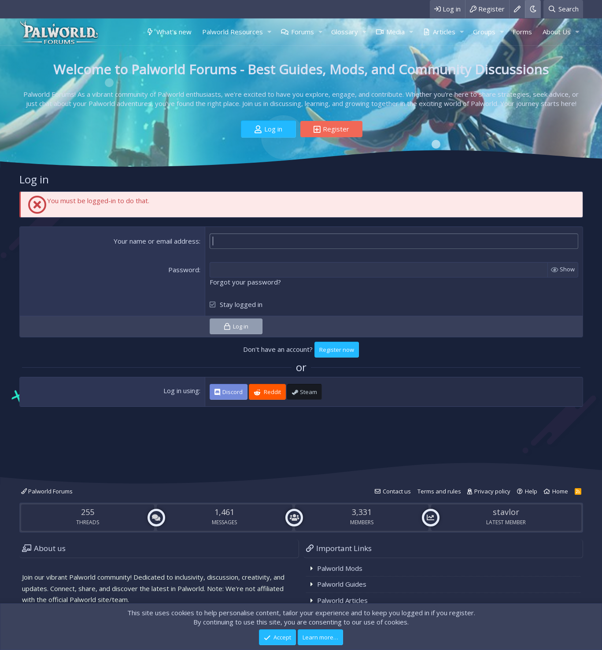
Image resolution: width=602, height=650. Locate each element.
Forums (302, 31)
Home (560, 491)
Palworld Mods (339, 568)
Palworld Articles (342, 600)
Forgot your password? (245, 282)
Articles (444, 31)
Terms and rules (439, 491)
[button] (269, 31)
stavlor (506, 512)
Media (395, 31)
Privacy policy (492, 491)
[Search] (563, 9)
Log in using (181, 390)
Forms (522, 31)
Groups (484, 31)
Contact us (397, 491)
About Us (557, 31)
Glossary (344, 31)
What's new (174, 31)
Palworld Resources (232, 31)
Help (531, 491)
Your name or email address (156, 241)
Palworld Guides (341, 584)
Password (183, 269)
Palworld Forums (47, 491)
